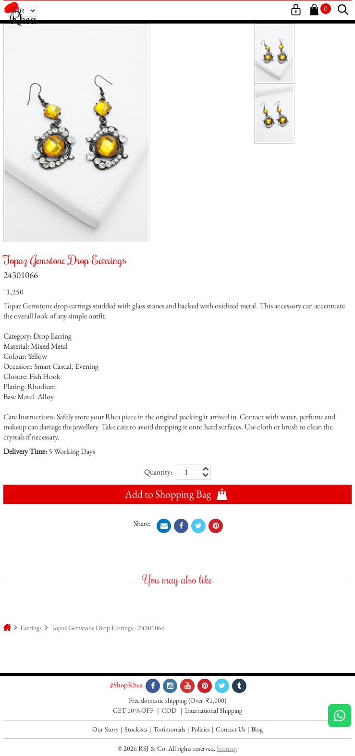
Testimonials (169, 729)
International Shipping (213, 710)
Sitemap (227, 748)
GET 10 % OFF (133, 710)
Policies (200, 729)
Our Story (105, 729)
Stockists (135, 729)
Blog (257, 729)
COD (169, 710)
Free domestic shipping (158, 700)
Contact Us (230, 729)
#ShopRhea (126, 684)
